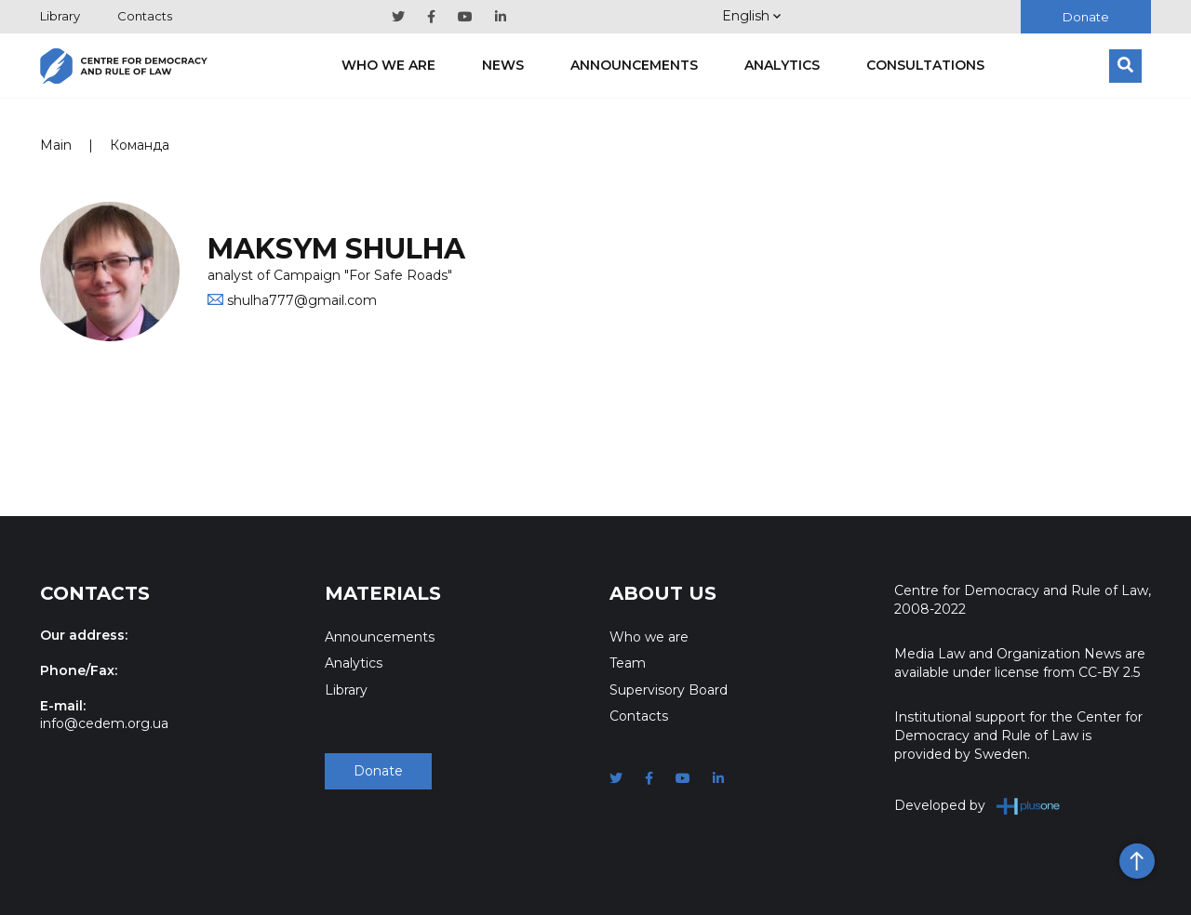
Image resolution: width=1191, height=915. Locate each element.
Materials (383, 593)
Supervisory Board (668, 690)
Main (56, 145)
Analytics (782, 65)
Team (627, 663)
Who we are (388, 65)
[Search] (1125, 66)
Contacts (144, 15)
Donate (1086, 16)
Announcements (634, 65)
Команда (139, 145)
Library (60, 15)
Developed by (977, 805)
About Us (662, 593)
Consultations (925, 65)
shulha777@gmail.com (302, 300)
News (503, 65)
